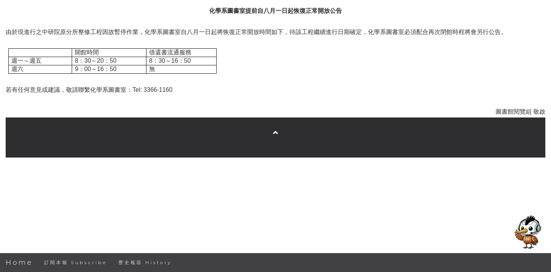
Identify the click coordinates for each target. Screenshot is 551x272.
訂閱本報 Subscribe (75, 262)
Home (19, 262)
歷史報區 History (145, 262)
